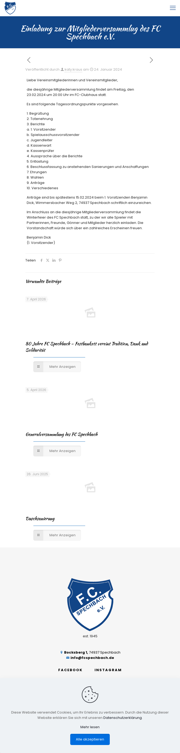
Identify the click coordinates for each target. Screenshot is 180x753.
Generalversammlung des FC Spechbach (61, 434)
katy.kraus (73, 69)
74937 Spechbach (90, 652)
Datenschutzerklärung (122, 717)
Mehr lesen (90, 727)
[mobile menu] (172, 8)
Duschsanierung (39, 518)
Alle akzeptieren (90, 739)
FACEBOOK (70, 670)
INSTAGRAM (108, 670)
